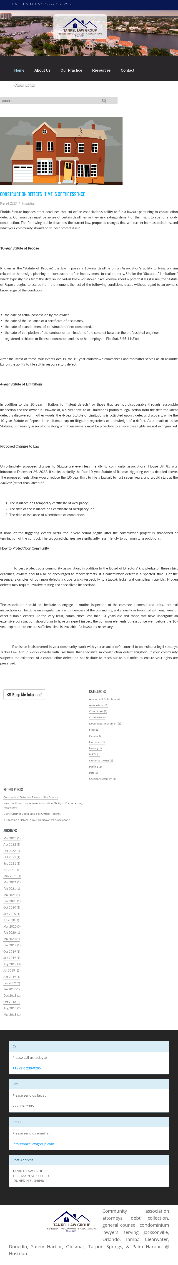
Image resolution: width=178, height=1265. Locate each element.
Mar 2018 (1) (11, 1018)
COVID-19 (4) (98, 718)
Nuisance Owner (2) (101, 762)
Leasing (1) (96, 749)
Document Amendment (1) (106, 724)
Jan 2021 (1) (11, 898)
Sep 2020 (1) (11, 917)
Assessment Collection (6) (106, 699)
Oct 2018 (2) (11, 1005)
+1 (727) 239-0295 (27, 1071)
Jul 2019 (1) (11, 974)
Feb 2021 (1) (11, 892)
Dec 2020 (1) (11, 904)
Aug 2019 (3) (11, 967)
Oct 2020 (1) (11, 911)
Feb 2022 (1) (11, 854)
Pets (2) (94, 774)
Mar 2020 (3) (11, 929)
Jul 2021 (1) (11, 873)
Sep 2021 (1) (11, 866)
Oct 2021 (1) (11, 860)
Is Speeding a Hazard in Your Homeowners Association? (39, 823)
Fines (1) (94, 730)
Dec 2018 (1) (11, 999)
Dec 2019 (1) (11, 948)
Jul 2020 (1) (11, 923)
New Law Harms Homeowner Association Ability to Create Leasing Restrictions (41, 808)
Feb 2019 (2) (11, 986)
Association (29, 203)
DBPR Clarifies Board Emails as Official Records (33, 816)
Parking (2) (96, 768)
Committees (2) (99, 712)
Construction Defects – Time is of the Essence (44, 194)
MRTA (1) (95, 756)
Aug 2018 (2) (11, 1011)
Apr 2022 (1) (11, 848)
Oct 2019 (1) (11, 955)
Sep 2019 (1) (11, 961)
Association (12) (99, 705)
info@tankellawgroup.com (33, 1147)
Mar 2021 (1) (11, 885)
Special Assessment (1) (103, 781)
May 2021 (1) (12, 879)
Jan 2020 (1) (11, 942)
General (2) (96, 737)
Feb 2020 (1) (11, 936)
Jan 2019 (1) (11, 992)
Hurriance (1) (97, 743)
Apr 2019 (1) (11, 980)
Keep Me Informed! (24, 695)
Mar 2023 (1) (11, 841)
